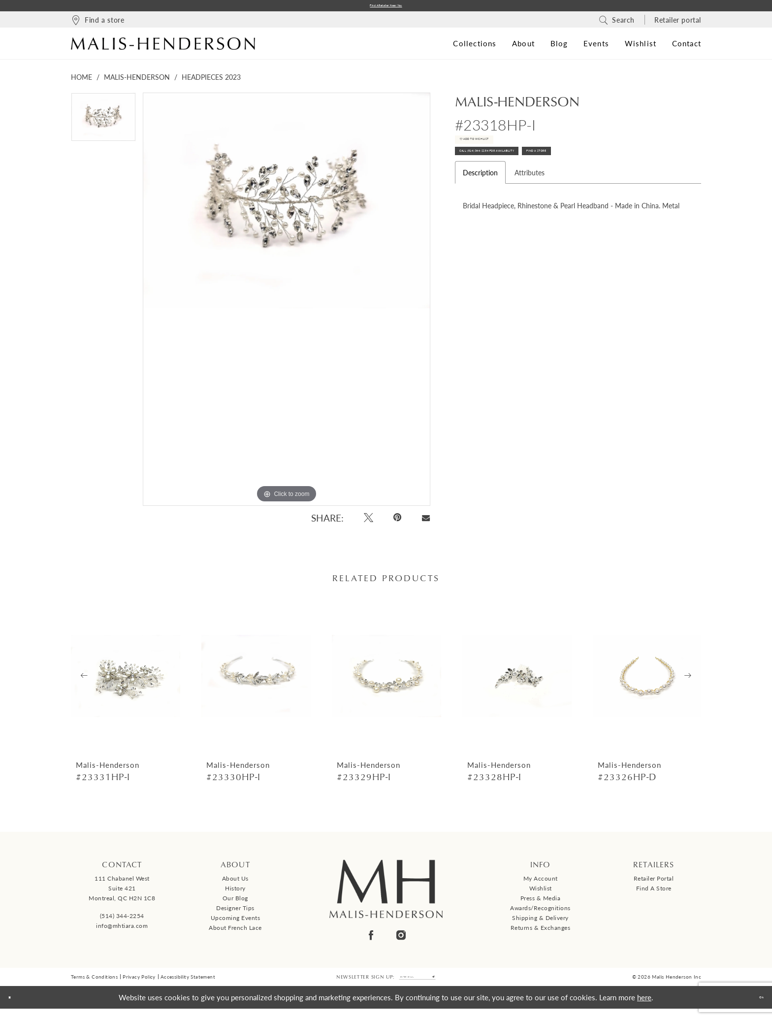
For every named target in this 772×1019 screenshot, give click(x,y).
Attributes (530, 205)
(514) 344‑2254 (122, 920)
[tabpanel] (103, 125)
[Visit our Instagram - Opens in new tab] (401, 939)
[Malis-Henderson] (163, 47)
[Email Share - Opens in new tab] (425, 522)
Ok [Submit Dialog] (755, 1007)
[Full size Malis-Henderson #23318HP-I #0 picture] (286, 304)
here (644, 1007)
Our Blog (235, 902)
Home (81, 81)
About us (235, 883)
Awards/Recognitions (540, 912)
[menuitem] (97, 24)
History (235, 892)
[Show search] (616, 24)
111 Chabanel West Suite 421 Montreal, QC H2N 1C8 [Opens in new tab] (122, 893)
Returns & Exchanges (541, 932)
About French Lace (235, 932)
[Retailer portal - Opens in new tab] (677, 24)
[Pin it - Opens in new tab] (397, 521)
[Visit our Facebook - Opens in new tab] (371, 939)
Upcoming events (235, 922)
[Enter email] (417, 984)
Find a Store (654, 892)
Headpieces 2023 (211, 81)
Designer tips (235, 912)
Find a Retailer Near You (386, 7)
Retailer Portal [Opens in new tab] (654, 883)
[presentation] (125, 680)
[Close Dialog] (15, 1008)
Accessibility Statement (188, 984)
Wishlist (540, 892)
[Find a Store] (97, 24)
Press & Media (540, 902)
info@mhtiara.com (122, 929)
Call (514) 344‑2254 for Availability (527, 178)
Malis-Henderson (137, 81)
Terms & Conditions (94, 984)
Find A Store (639, 178)
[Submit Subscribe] (456, 984)
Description (480, 205)
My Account (540, 883)
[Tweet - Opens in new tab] (368, 521)
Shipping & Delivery (540, 922)
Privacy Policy (139, 984)
